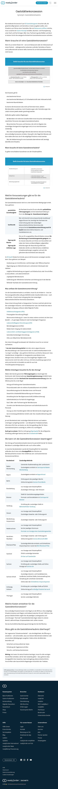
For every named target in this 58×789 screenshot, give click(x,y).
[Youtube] (31, 760)
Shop (4, 710)
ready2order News (8, 746)
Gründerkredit (33, 433)
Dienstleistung (24, 701)
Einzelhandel (24, 698)
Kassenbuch (6, 707)
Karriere (40, 729)
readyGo (40, 701)
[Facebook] (28, 760)
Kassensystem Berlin (26, 710)
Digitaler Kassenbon (9, 704)
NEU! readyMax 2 (43, 704)
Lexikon (5, 738)
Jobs (39, 732)
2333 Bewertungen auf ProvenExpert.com (16, 784)
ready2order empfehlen (27, 741)
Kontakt (22, 729)
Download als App (25, 735)
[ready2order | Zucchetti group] (15, 780)
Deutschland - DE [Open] (11, 760)
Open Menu (55, 3)
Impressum (6, 770)
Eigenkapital (34, 431)
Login (21, 726)
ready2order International (10, 743)
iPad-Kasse (41, 710)
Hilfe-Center (6, 726)
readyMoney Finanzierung (10, 749)
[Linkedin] (21, 760)
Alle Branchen (24, 704)
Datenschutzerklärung (9, 772)
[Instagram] (24, 760)
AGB (4, 767)
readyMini (41, 707)
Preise (4, 712)
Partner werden (42, 735)
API (21, 738)
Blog (4, 735)
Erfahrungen (24, 707)
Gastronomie (24, 696)
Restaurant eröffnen (40, 28)
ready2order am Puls (26, 743)
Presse (40, 738)
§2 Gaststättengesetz (31, 24)
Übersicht (41, 696)
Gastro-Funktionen (8, 698)
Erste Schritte (7, 729)
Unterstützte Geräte (44, 715)
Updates (5, 741)
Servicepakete (7, 732)
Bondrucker (41, 712)
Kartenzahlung (7, 701)
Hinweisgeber (42, 741)
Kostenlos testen (42, 3)
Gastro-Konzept (22, 31)
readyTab (41, 698)
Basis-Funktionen (8, 696)
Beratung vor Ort (25, 732)
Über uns (40, 726)
